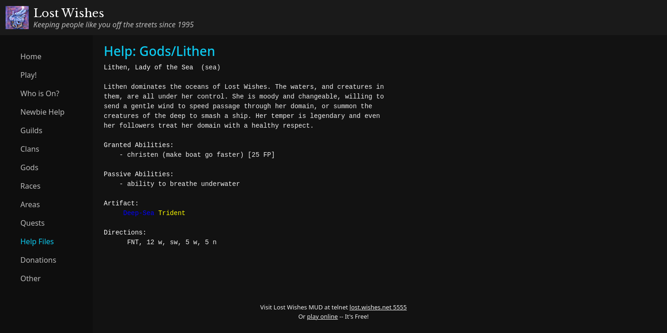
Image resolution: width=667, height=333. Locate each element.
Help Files (37, 241)
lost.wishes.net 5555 (378, 307)
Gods (29, 167)
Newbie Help (42, 112)
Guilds (31, 130)
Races (30, 186)
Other (30, 278)
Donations (38, 260)
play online (322, 316)
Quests (32, 223)
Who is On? (39, 93)
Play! (28, 75)
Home (31, 56)
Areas (30, 204)
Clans (29, 149)
